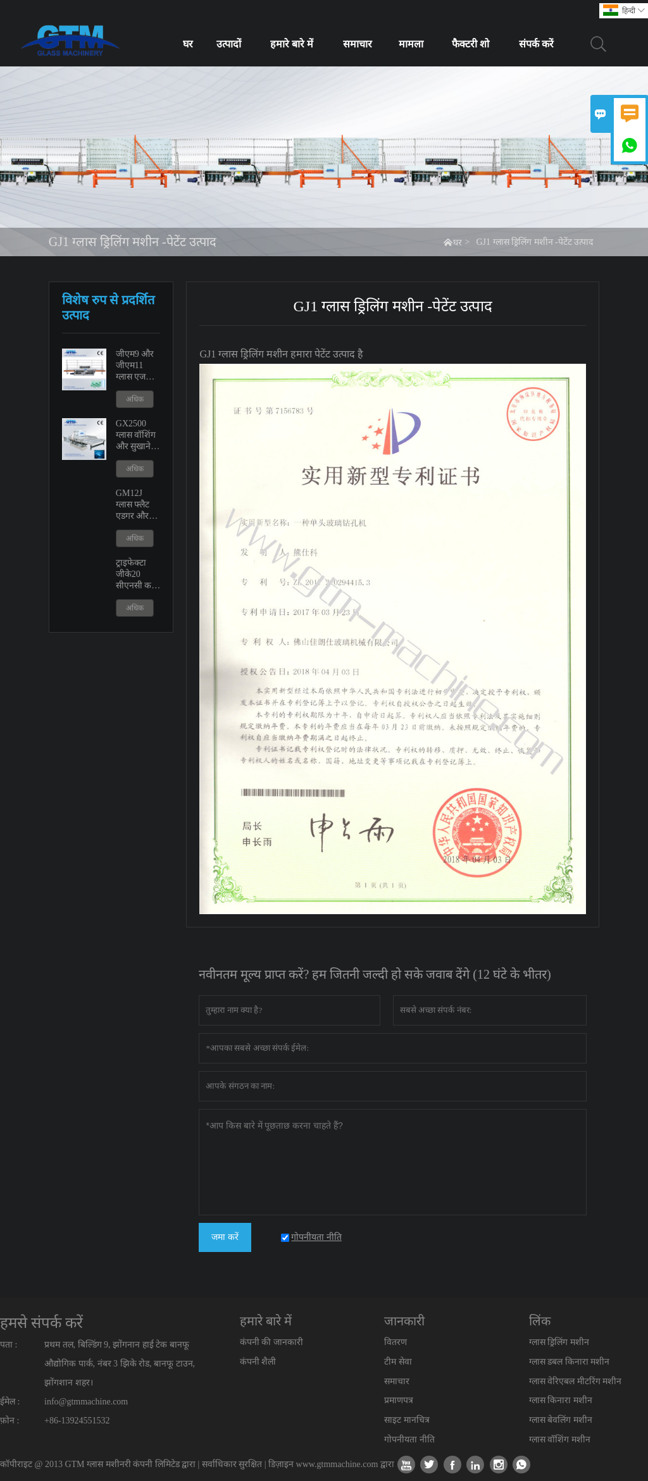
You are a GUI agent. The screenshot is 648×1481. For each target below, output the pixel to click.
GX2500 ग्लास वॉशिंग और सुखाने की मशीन (136, 435)
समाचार (357, 44)
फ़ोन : (9, 1420)
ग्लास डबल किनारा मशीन (569, 1361)
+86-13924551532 (77, 1420)
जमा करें (225, 1237)
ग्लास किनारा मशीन (560, 1400)
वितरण (395, 1342)
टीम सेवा (398, 1361)
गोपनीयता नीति (409, 1439)
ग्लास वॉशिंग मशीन (559, 1439)
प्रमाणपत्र (398, 1400)
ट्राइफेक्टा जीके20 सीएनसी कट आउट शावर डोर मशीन (136, 575)
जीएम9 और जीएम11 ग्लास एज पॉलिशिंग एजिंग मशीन (136, 366)
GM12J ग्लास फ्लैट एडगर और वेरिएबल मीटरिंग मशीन (138, 505)
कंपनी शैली (258, 1361)
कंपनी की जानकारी (271, 1342)
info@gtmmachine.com (86, 1401)
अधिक (135, 399)
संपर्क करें (536, 44)
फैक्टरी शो (470, 44)
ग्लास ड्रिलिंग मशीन (559, 1342)
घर (188, 44)
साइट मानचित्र (407, 1420)
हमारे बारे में (291, 44)
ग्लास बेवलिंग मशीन (560, 1420)
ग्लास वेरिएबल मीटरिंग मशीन (575, 1381)
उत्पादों (228, 44)
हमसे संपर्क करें (41, 1323)
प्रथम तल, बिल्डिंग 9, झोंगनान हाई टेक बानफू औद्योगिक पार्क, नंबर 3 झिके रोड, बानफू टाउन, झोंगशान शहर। (119, 1363)
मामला (411, 44)
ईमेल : (10, 1401)
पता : (8, 1344)
